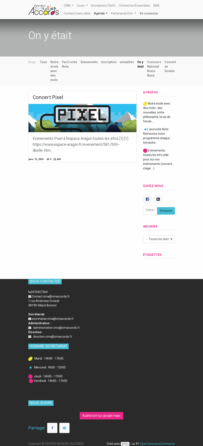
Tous (43, 62)
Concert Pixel (48, 97)
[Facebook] (147, 199)
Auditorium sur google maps (101, 415)
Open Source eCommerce (157, 443)
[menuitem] (103, 6)
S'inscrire (166, 210)
